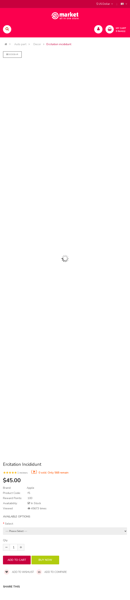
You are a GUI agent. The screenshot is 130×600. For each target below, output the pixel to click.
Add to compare (51, 572)
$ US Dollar (104, 4)
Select (9, 524)
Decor (37, 44)
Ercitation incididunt (58, 44)
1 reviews (22, 472)
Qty (5, 540)
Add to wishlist (19, 572)
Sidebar (12, 54)
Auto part (20, 44)
